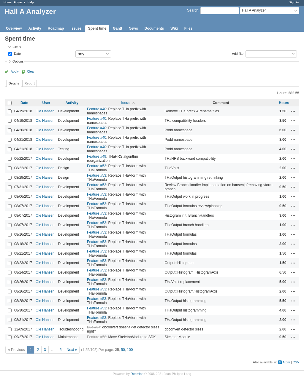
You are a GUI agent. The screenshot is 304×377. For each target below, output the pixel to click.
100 (130, 350)
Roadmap (56, 28)
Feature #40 (96, 109)
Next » (71, 350)
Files (188, 28)
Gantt (117, 28)
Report (29, 83)
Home (8, 2)
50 (123, 350)
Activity (34, 28)
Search (192, 10)
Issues (75, 28)
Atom (286, 362)
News (133, 28)
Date (17, 53)
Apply (15, 71)
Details (14, 83)
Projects (19, 2)
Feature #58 (96, 337)
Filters (16, 47)
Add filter (238, 53)
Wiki (174, 28)
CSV (296, 362)
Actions (293, 111)
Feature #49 (96, 156)
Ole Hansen (45, 111)
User (46, 103)
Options (17, 61)
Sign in (294, 2)
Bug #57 (93, 327)
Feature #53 (96, 166)
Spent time (97, 28)
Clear (31, 71)
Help (31, 2)
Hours (284, 103)
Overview (14, 28)
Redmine (137, 374)
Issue (125, 103)
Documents (154, 28)
